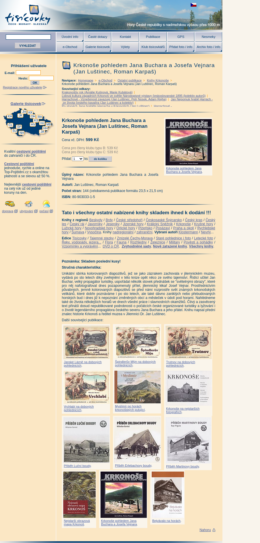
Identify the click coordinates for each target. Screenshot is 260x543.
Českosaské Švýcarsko (164, 220)
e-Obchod (70, 47)
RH (40, 117)
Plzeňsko (145, 228)
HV (33, 124)
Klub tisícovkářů (153, 47)
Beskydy (95, 220)
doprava (7, 211)
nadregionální (123, 232)
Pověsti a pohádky (198, 242)
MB (48, 124)
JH (24, 111)
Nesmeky (208, 36)
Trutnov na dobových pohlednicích (180, 363)
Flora (109, 242)
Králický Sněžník (160, 224)
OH (33, 116)
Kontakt (125, 36)
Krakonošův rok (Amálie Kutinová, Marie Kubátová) (97, 92)
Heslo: (23, 78)
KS (36, 120)
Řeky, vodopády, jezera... (81, 242)
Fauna (122, 242)
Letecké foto (203, 238)
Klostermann (188, 232)
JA (42, 131)
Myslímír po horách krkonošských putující (130, 408)
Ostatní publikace (130, 80)
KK (30, 112)
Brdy (109, 220)
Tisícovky (79, 238)
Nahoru (205, 530)
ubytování (26, 211)
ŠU (14, 130)
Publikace (153, 36)
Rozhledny (138, 242)
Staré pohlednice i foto (173, 238)
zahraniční (144, 232)
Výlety (125, 47)
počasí (44, 211)
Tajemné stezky (102, 238)
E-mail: (10, 73)
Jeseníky (112, 224)
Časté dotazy (97, 36)
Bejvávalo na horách (166, 520)
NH (22, 132)
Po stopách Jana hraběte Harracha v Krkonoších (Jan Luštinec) (106, 106)
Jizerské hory (133, 224)
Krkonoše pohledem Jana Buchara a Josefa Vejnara (184, 170)
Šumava (77, 232)
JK (21, 115)
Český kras (194, 220)
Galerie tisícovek (98, 47)
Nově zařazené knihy (170, 246)
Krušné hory (203, 224)
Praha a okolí (183, 228)
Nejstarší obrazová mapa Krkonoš (77, 522)
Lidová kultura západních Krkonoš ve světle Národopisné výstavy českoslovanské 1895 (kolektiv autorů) (134, 95)
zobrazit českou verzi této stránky (193, 5)
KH (10, 116)
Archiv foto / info (208, 47)
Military (174, 242)
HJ (42, 123)
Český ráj (77, 224)
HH (45, 128)
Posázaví (163, 228)
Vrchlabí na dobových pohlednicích (79, 408)
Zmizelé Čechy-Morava (135, 238)
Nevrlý (206, 232)
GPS (180, 36)
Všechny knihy (201, 246)
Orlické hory (125, 228)
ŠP (19, 126)
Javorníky (95, 224)
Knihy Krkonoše (158, 80)
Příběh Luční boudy (77, 466)
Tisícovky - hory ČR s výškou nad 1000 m (111, 15)
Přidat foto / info (180, 47)
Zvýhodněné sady (136, 246)
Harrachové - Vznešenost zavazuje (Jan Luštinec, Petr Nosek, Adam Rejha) (114, 99)
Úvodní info (70, 36)
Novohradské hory (99, 228)
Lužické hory (71, 228)
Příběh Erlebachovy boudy (133, 465)
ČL (11, 125)
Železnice (158, 242)
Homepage (85, 80)
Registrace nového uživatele (22, 87)
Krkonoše (183, 224)
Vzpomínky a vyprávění (80, 246)
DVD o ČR (111, 246)
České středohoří (129, 220)
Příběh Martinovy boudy (182, 466)
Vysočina (94, 232)
